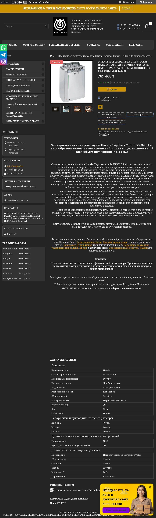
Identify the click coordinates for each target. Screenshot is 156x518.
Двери (83, 247)
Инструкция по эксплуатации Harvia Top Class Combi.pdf (86, 490)
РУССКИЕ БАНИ (15, 69)
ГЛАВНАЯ (11, 44)
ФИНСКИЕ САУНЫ (16, 74)
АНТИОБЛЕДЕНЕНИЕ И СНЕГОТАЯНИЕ (19, 114)
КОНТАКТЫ (136, 44)
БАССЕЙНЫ (12, 63)
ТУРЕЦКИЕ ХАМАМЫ (18, 85)
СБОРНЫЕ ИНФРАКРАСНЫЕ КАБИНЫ (22, 98)
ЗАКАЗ (126, 8)
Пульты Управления (115, 242)
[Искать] (46, 26)
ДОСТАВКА (93, 44)
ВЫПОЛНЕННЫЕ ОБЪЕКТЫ (64, 44)
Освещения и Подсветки (123, 247)
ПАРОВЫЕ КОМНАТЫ (18, 90)
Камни (144, 247)
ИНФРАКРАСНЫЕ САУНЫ (20, 80)
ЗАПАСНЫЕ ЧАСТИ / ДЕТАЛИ (22, 121)
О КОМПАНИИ (114, 44)
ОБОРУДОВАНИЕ (33, 44)
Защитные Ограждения (78, 244)
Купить (113, 89)
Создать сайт (35, 2)
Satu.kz (93, 512)
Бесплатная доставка (100, 107)
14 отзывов (128, 2)
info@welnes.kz (15, 166)
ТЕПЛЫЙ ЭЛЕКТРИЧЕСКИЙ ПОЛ (21, 106)
